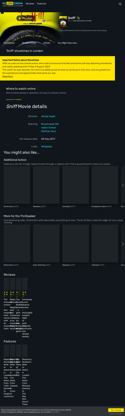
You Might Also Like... (68, 42)
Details (46, 42)
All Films (23, 374)
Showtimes (9, 42)
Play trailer (10, 18)
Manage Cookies (56, 385)
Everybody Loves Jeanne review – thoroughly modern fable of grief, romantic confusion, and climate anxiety (98, 301)
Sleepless (37, 206)
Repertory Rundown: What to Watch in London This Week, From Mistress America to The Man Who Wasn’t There (99, 339)
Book (22, 369)
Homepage (23, 364)
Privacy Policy (56, 380)
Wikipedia (46, 146)
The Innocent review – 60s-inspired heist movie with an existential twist (15, 299)
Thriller (89, 20)
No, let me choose (116, 414)
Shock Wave (9, 206)
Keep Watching (39, 265)
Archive (54, 369)
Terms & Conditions (58, 374)
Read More (55, 412)
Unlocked (66, 206)
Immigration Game (99, 206)
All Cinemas (39, 364)
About (53, 364)
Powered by (14, 99)
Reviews (29, 3)
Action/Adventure (79, 20)
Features (41, 3)
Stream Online (29, 42)
